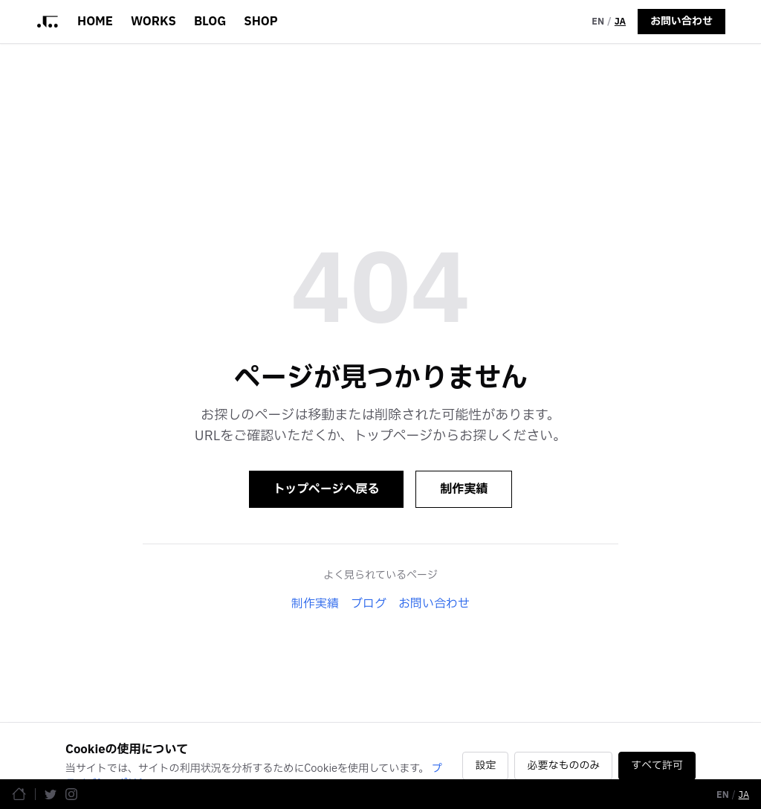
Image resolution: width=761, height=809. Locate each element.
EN (598, 21)
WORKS (153, 21)
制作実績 (464, 489)
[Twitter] (50, 794)
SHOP (260, 21)
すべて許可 (657, 765)
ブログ (368, 604)
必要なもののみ (563, 765)
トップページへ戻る (326, 489)
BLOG (210, 21)
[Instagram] (71, 794)
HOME (95, 21)
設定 (485, 765)
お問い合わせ (681, 21)
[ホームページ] (19, 794)
